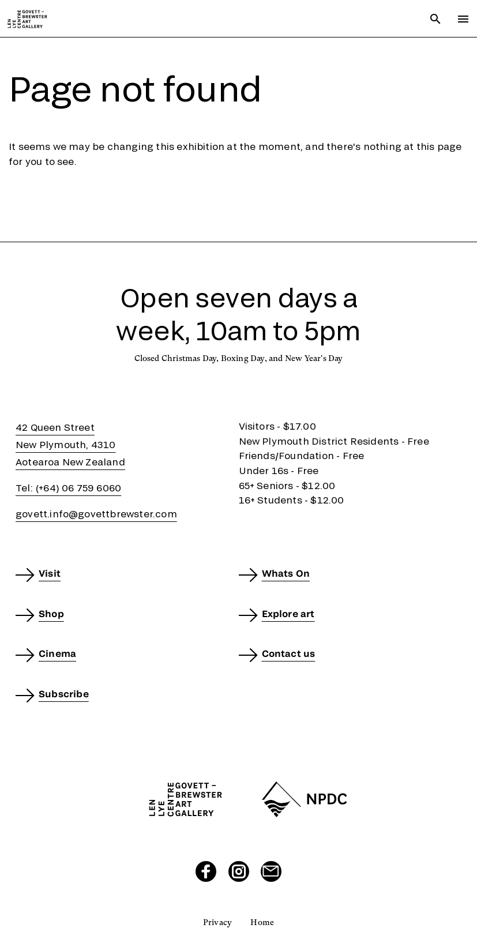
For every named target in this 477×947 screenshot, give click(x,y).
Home (262, 922)
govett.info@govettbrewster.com (96, 513)
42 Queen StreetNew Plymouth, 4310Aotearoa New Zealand (70, 444)
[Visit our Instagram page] (238, 871)
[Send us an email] (271, 871)
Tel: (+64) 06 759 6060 (68, 487)
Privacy (217, 922)
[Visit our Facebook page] (206, 871)
